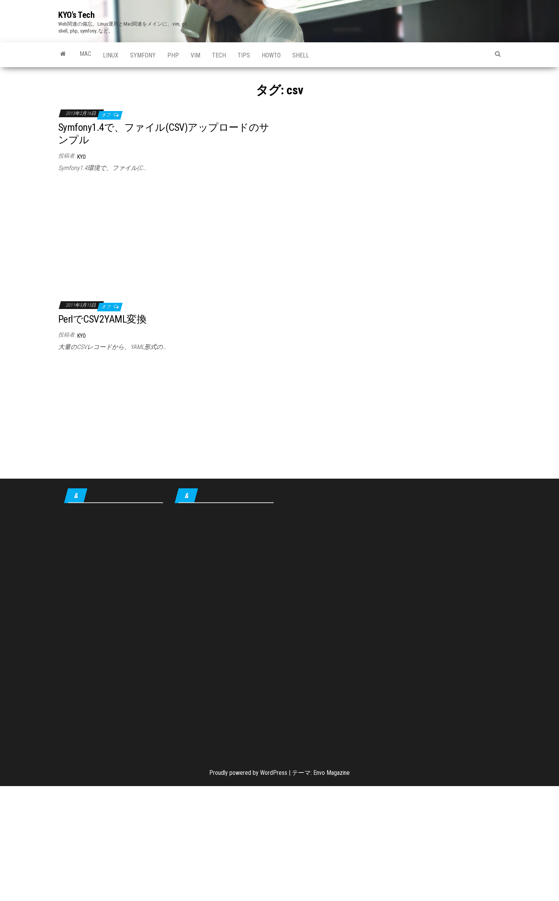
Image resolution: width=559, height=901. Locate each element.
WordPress (273, 772)
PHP (173, 55)
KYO (81, 157)
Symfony (143, 55)
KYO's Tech (76, 15)
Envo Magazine (331, 772)
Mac (85, 53)
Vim (195, 55)
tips (244, 55)
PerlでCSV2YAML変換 (102, 319)
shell (300, 55)
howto (271, 55)
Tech (219, 55)
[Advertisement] (166, 234)
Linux (110, 55)
